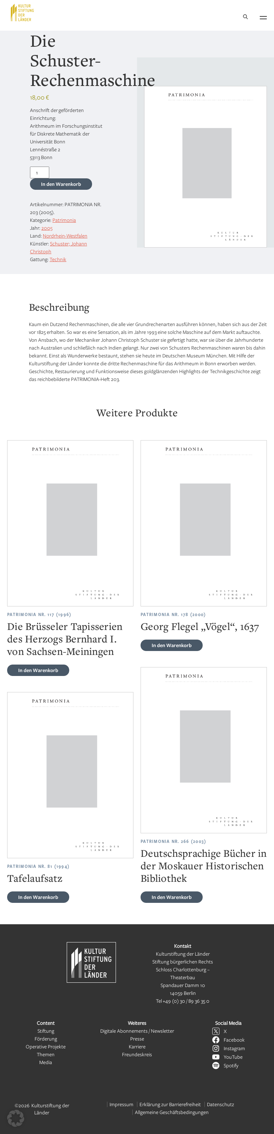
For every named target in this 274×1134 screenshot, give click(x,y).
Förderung (46, 1038)
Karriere (137, 1046)
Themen (46, 1054)
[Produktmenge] (39, 172)
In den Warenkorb (61, 183)
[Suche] (245, 17)
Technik (58, 259)
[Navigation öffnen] (263, 16)
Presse (137, 1038)
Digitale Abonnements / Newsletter (137, 1030)
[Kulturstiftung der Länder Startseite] (22, 12)
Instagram (234, 1048)
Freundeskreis (137, 1054)
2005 (46, 227)
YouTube (233, 1056)
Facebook (234, 1039)
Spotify (231, 1065)
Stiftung (45, 1030)
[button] (15, 1118)
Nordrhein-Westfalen (65, 235)
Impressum (121, 1104)
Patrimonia (64, 220)
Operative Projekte (46, 1046)
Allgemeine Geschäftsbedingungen (172, 1112)
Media (45, 1062)
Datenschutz (220, 1104)
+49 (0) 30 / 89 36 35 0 (186, 1000)
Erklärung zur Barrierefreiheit (170, 1104)
